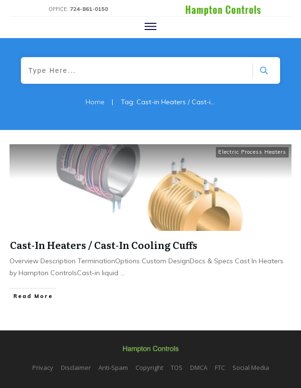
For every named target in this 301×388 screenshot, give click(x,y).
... (122, 273)
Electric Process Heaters (252, 152)
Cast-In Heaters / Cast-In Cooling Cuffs (103, 245)
